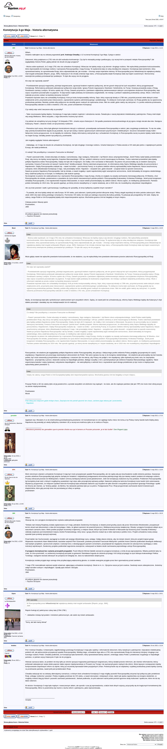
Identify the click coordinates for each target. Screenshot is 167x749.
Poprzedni (153, 40)
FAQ (161, 16)
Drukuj (6, 40)
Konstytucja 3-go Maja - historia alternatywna (30, 29)
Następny (160, 40)
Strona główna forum (10, 26)
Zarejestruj (15, 16)
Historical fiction (23, 26)
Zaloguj (7, 16)
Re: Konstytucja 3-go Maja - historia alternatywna (43, 228)
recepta (28, 700)
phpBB (77, 747)
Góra (5, 223)
